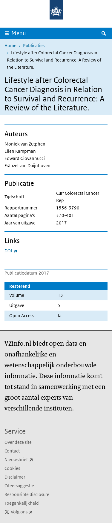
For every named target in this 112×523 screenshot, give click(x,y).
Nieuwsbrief (31, 459)
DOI (10, 251)
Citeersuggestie (19, 485)
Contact (12, 451)
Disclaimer (14, 477)
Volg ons (35, 511)
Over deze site (18, 442)
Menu (18, 33)
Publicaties (34, 45)
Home (10, 45)
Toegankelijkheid (21, 503)
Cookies (12, 468)
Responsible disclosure (26, 494)
